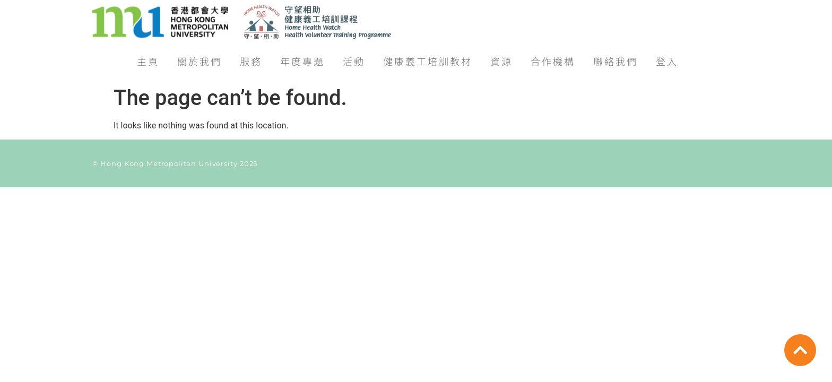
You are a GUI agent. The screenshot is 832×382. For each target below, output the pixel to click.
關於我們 (199, 58)
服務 (251, 58)
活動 (354, 58)
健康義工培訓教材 (427, 58)
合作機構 (553, 58)
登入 (667, 58)
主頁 (148, 58)
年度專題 (302, 58)
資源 (501, 58)
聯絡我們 (615, 58)
